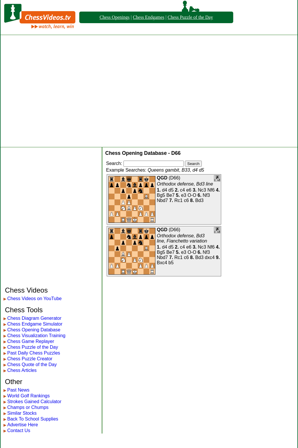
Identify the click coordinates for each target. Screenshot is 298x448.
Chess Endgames (148, 17)
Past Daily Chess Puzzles (33, 352)
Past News (18, 390)
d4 (164, 190)
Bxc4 (162, 262)
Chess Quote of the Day (32, 364)
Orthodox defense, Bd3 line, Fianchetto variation (182, 238)
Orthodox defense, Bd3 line (185, 183)
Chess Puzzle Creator (29, 358)
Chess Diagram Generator (34, 318)
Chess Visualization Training (36, 335)
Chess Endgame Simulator (34, 324)
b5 (171, 262)
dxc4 (210, 257)
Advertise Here (22, 424)
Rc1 (179, 200)
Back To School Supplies (32, 418)
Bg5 (161, 195)
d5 (171, 190)
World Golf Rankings (28, 395)
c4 (182, 190)
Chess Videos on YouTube (34, 298)
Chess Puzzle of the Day (190, 17)
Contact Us (18, 430)
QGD (162, 177)
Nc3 (202, 190)
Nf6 (211, 190)
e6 (188, 190)
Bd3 (199, 200)
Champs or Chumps (27, 407)
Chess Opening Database (33, 329)
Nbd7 (162, 200)
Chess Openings (114, 17)
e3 (183, 195)
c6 (186, 200)
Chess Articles (22, 370)
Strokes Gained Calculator (34, 401)
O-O (192, 195)
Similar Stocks (22, 413)
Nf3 (206, 195)
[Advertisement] (54, 91)
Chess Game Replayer (30, 341)
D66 (174, 177)
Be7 (170, 195)
